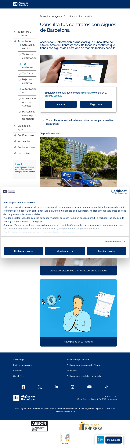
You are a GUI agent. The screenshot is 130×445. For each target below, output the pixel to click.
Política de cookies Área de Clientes (83, 365)
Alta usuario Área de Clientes (29, 102)
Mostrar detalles (112, 241)
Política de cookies (22, 365)
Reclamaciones (26, 147)
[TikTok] (106, 387)
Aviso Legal (19, 359)
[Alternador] (113, 4)
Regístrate (96, 104)
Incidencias (24, 141)
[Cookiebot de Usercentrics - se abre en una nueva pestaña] (114, 192)
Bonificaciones (26, 135)
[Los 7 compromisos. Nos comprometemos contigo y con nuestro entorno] (24, 169)
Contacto (17, 370)
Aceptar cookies (106, 251)
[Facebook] (23, 387)
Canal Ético (18, 376)
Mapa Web (71, 370)
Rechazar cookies (23, 251)
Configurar (65, 251)
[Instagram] (72, 387)
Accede (60, 104)
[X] (40, 387)
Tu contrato (24, 41)
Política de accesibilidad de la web (83, 376)
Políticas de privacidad (77, 359)
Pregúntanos (113, 440)
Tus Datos (27, 73)
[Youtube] (89, 387)
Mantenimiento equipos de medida (29, 115)
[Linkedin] (56, 387)
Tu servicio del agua (50, 16)
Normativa (24, 153)
